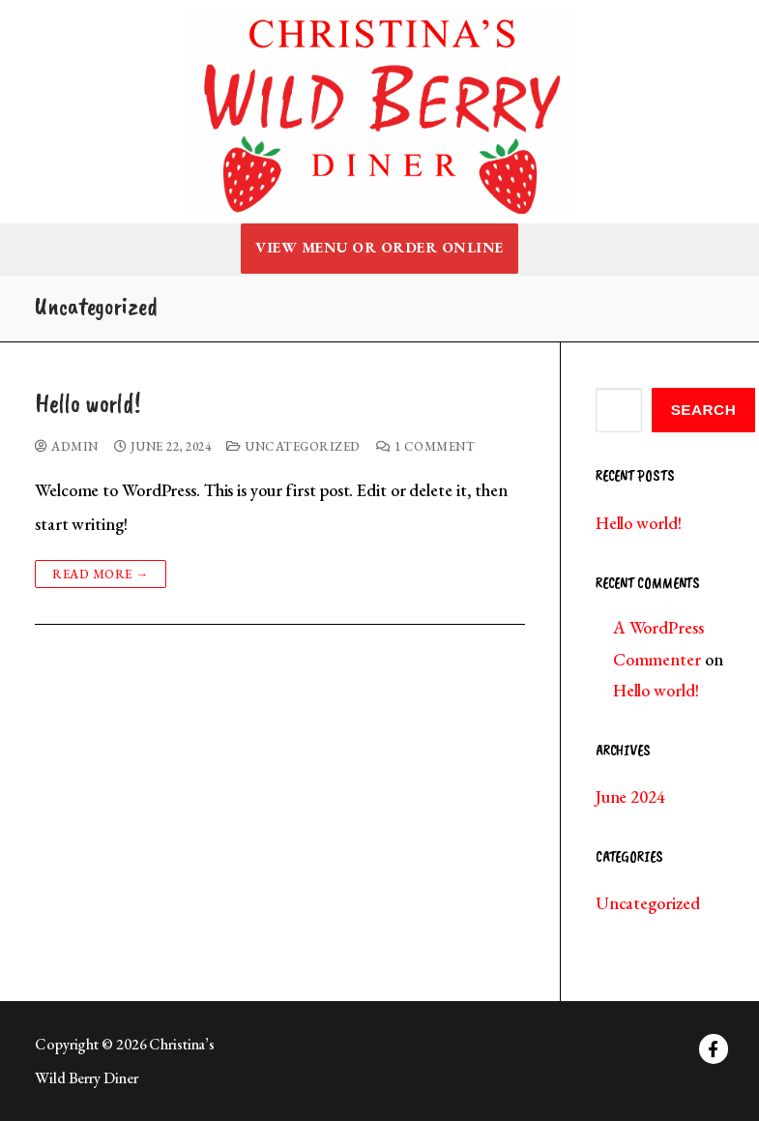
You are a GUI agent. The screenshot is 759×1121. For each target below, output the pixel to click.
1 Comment (426, 446)
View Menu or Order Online (379, 247)
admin (67, 446)
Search (704, 409)
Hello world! (87, 404)
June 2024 (630, 796)
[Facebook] (714, 1049)
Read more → (100, 574)
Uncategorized (293, 446)
